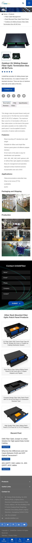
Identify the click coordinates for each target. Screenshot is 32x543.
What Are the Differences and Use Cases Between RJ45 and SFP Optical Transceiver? (14, 453)
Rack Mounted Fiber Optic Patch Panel (17, 19)
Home (5, 14)
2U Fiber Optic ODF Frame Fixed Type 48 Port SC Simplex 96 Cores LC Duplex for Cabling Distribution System (16, 343)
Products (11, 14)
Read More (6, 447)
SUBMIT (16, 303)
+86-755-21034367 (9, 516)
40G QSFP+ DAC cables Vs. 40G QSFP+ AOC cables (14, 464)
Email (12, 540)
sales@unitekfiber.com (10, 519)
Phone (20, 540)
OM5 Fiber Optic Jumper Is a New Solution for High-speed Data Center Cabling (15, 441)
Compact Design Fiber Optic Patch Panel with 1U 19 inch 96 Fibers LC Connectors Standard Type (16, 399)
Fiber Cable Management (13, 16)
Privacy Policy (13, 536)
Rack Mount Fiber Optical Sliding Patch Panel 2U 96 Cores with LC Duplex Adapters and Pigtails (16, 371)
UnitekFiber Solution (16, 531)
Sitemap (4, 536)
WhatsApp (4, 540)
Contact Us (8, 89)
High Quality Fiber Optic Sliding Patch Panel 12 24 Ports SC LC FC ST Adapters (16, 426)
